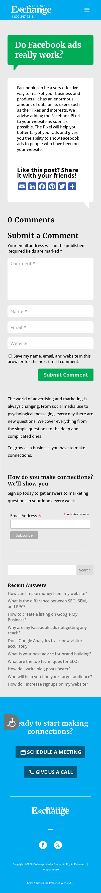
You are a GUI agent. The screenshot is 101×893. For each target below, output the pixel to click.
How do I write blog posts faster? (39, 669)
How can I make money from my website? (47, 593)
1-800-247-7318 (22, 16)
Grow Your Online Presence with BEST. (50, 883)
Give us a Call (54, 772)
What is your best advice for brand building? (49, 654)
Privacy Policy (50, 869)
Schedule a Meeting (54, 752)
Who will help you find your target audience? (50, 676)
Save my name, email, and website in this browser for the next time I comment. (49, 358)
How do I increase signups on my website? (48, 684)
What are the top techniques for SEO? (43, 661)
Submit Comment (66, 374)
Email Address (25, 515)
